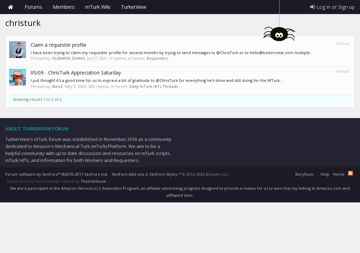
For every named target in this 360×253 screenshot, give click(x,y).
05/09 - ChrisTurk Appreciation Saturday (76, 72)
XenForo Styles (163, 174)
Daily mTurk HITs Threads (153, 86)
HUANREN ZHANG (68, 58)
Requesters (157, 58)
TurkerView (133, 7)
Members (64, 7)
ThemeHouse (93, 181)
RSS (350, 173)
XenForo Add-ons (128, 174)
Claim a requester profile (58, 44)
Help (325, 174)
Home (10, 7)
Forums (33, 7)
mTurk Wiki (97, 7)
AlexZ (57, 86)
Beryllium (304, 174)
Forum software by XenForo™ (56, 174)
